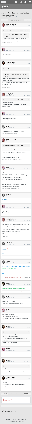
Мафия (21, 16)
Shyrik (10, 277)
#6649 (28, 196)
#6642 (28, 50)
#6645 (28, 114)
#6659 (28, 361)
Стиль (13, 419)
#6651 (28, 220)
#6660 (28, 379)
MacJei (20, 257)
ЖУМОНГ (7, 16)
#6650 (28, 207)
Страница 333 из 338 (16, 20)
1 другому (21, 277)
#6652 (28, 244)
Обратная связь (21, 419)
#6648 (28, 168)
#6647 (28, 141)
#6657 (28, 327)
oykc (7, 126)
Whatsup (6, 277)
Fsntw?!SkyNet (9, 30)
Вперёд (26, 20)
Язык (8, 419)
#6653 (28, 262)
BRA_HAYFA (15, 277)
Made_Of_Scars (11, 24)
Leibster (8, 326)
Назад (5, 20)
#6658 (28, 350)
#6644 (28, 95)
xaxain (8, 49)
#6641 (28, 25)
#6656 (28, 311)
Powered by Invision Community (16, 421)
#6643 (28, 63)
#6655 (28, 297)
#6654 (28, 284)
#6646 (28, 127)
